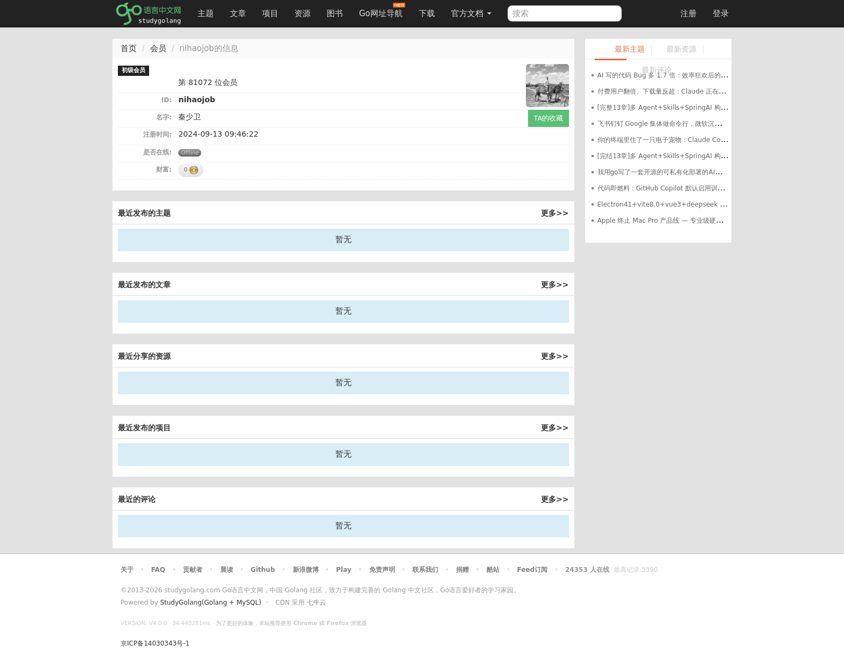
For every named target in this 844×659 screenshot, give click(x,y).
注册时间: (157, 134)
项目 (270, 13)
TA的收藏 (549, 118)
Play (343, 569)
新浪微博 (306, 569)
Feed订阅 (532, 569)
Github (262, 569)
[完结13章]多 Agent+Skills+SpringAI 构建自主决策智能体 (684, 156)
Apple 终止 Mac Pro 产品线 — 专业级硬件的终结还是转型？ (685, 220)
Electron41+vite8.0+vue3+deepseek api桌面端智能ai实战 (689, 204)
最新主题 (630, 49)
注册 (688, 13)
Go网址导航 (382, 10)
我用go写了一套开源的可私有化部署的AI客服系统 (669, 172)
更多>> (554, 213)
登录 (721, 13)
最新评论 (657, 70)
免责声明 (382, 569)
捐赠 (462, 569)
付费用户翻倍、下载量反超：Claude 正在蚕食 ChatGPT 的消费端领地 (700, 91)
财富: (164, 169)
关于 (127, 569)
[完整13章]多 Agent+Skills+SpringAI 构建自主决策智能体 (684, 107)
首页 (129, 48)
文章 (238, 13)
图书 (335, 13)
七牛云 (316, 602)
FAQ (158, 569)
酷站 (493, 569)
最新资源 (681, 49)
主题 (206, 13)
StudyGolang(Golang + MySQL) (210, 602)
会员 (158, 48)
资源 (302, 13)
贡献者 (192, 569)
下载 (427, 13)
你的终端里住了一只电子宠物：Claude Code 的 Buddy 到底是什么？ (699, 140)
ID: (166, 100)
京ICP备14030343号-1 (155, 643)
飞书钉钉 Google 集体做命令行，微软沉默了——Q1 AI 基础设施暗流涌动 (704, 123)
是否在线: (157, 152)
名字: (164, 117)
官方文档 (471, 13)
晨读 (226, 569)
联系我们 (425, 569)
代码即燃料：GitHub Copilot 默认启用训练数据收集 (673, 188)
